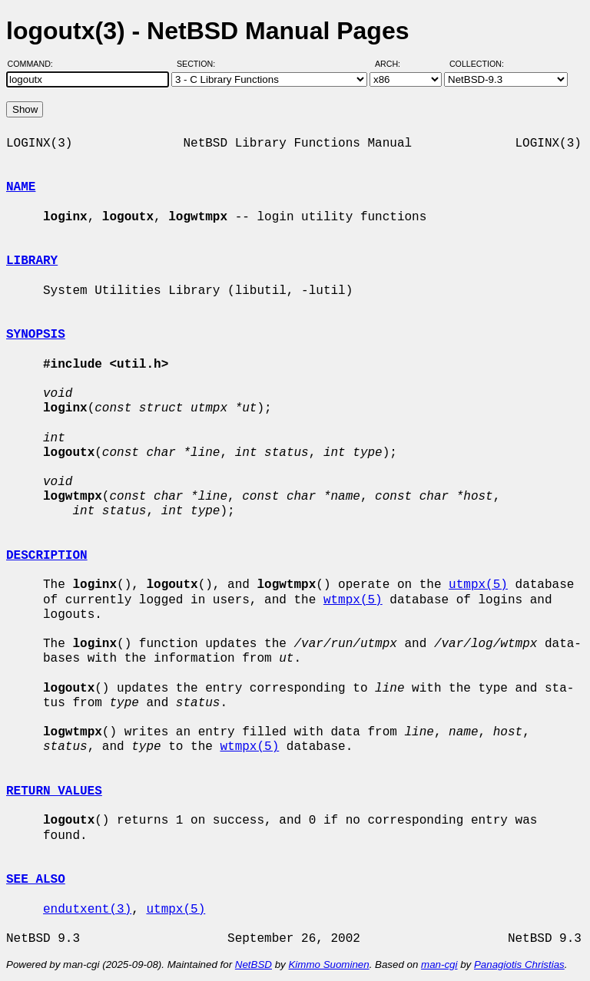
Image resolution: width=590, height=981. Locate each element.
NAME (20, 187)
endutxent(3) (87, 909)
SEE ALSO (35, 879)
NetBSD (253, 964)
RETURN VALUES (54, 791)
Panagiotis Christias (519, 964)
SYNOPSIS (35, 334)
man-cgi (439, 964)
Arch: (394, 63)
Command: (35, 63)
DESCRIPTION (47, 555)
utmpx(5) (478, 584)
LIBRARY (32, 261)
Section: (199, 63)
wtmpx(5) (353, 600)
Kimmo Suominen (328, 964)
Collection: (476, 63)
